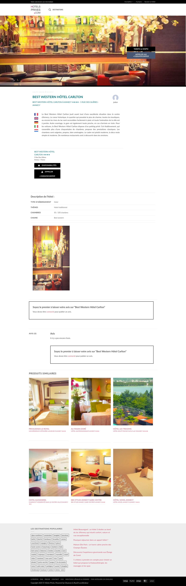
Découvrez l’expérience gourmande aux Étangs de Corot (92, 553)
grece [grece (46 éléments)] (58, 543)
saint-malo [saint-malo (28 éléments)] (40, 566)
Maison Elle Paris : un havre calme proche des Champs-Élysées (92, 546)
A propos (139, 2)
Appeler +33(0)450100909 (47, 174)
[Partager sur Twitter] (135, 61)
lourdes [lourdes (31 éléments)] (58, 551)
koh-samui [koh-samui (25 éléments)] (34, 551)
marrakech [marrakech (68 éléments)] (50, 554)
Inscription (129, 2)
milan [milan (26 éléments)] (33, 558)
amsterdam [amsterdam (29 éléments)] (48, 535)
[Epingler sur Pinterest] (144, 61)
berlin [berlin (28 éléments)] (33, 539)
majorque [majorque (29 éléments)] (41, 554)
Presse (47, 579)
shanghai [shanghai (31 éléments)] (64, 566)
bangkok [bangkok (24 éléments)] (56, 535)
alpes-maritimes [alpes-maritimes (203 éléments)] (36, 535)
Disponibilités (47, 165)
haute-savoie (38, 92)
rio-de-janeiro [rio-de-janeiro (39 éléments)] (61, 562)
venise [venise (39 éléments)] (51, 570)
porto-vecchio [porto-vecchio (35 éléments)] (43, 562)
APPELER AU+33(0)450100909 (141, 55)
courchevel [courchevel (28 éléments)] (35, 543)
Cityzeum (68, 583)
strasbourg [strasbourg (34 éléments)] (34, 570)
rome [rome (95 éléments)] (33, 566)
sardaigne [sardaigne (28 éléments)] (49, 566)
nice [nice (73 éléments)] (55, 558)
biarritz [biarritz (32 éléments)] (39, 539)
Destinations (58, 9)
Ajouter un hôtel (149, 2)
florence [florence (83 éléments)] (51, 543)
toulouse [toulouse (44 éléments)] (43, 570)
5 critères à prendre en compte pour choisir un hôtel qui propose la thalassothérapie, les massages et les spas (92, 563)
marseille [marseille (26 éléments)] (59, 554)
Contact (55, 579)
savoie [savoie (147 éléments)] (57, 566)
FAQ (41, 579)
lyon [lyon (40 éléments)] (64, 551)
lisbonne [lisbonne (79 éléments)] (43, 551)
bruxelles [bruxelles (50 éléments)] (56, 539)
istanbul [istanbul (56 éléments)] (54, 547)
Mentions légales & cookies (77, 579)
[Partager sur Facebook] (131, 61)
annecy (50, 92)
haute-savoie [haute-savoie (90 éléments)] (35, 547)
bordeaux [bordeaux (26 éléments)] (47, 539)
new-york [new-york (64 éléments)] (48, 558)
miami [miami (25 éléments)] (66, 554)
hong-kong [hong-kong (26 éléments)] (45, 547)
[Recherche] (50, 9)
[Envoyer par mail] (139, 61)
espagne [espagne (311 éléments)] (43, 543)
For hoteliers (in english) (102, 579)
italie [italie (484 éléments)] (60, 547)
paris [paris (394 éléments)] (60, 558)
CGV (62, 579)
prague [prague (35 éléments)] (52, 562)
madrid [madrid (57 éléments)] (33, 554)
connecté (50, 312)
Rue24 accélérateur (81, 583)
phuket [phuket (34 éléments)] (33, 562)
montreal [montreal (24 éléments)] (40, 558)
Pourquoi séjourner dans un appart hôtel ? (90, 540)
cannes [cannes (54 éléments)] (63, 539)
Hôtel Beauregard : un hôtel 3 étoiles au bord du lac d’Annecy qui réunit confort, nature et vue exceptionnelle (92, 532)
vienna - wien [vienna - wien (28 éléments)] (59, 570)
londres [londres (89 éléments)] (50, 551)
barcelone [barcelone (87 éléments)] (65, 535)
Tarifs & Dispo (141, 49)
